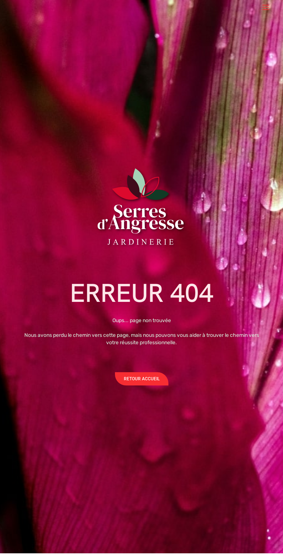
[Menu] (265, 7)
